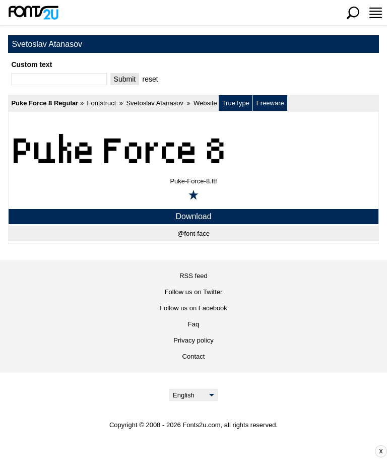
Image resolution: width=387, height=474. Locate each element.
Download (193, 216)
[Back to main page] (33, 12)
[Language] (193, 395)
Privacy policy (193, 340)
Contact (193, 356)
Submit (125, 79)
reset (150, 79)
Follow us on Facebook (193, 308)
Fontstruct (101, 103)
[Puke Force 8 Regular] (193, 148)
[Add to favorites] (193, 195)
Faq (193, 324)
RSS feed (193, 276)
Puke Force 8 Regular (44, 103)
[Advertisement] (201, 451)
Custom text (31, 64)
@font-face (193, 233)
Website (205, 103)
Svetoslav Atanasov (154, 103)
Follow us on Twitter (194, 292)
